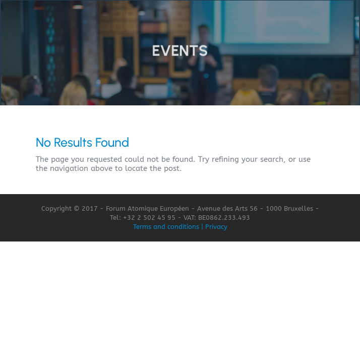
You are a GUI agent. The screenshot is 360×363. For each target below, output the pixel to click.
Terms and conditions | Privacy (180, 226)
